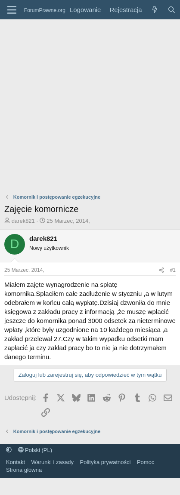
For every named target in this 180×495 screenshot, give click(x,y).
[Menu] (12, 9)
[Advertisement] (80, 104)
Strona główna (24, 470)
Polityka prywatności (105, 462)
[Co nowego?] (154, 10)
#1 (173, 270)
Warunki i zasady (52, 462)
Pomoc (145, 462)
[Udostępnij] (161, 270)
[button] (8, 450)
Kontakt (15, 462)
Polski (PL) (35, 450)
